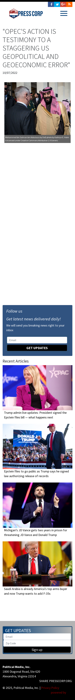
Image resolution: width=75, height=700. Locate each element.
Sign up (37, 649)
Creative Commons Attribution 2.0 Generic (39, 140)
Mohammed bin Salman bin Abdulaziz (22, 137)
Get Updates (37, 348)
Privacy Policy (50, 688)
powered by (61, 692)
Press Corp (26, 13)
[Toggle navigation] (64, 13)
